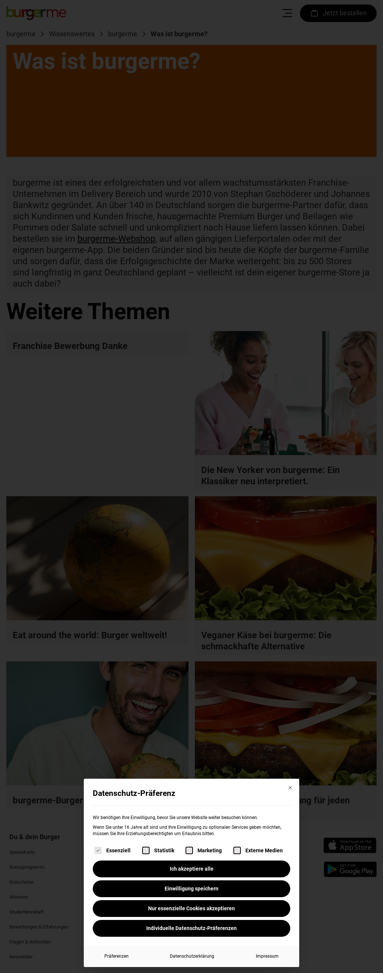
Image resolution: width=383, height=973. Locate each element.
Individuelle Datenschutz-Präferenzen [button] (191, 928)
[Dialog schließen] (290, 788)
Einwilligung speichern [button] (191, 889)
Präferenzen (116, 956)
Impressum (267, 956)
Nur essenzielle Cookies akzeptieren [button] (191, 908)
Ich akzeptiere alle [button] (192, 869)
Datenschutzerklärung (192, 956)
